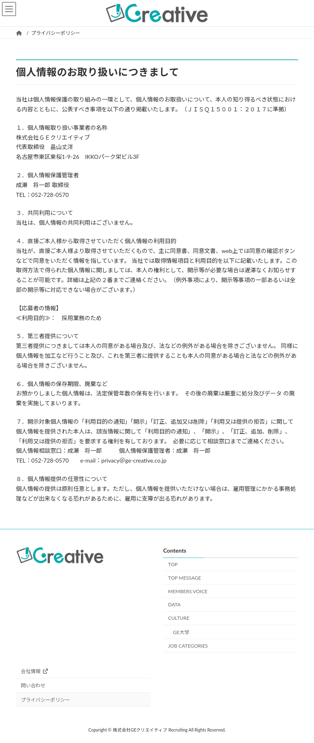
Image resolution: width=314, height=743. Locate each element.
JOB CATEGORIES (188, 646)
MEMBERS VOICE (187, 591)
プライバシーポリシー (45, 700)
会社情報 (34, 671)
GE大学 (181, 632)
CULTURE (178, 618)
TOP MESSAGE (184, 578)
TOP (173, 564)
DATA (174, 605)
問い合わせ (33, 686)
